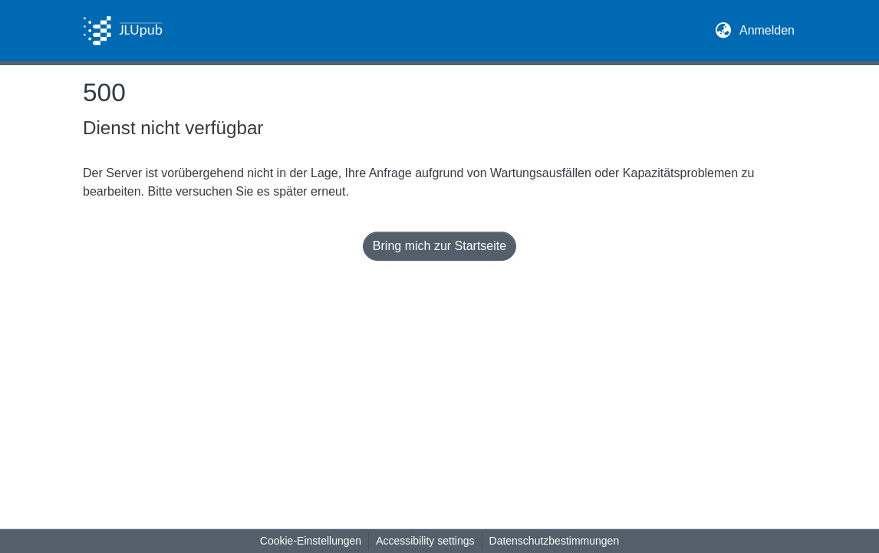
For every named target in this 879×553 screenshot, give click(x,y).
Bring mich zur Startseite (439, 245)
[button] (123, 30)
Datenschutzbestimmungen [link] (554, 541)
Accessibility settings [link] (425, 541)
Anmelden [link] (767, 29)
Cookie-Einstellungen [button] (310, 541)
